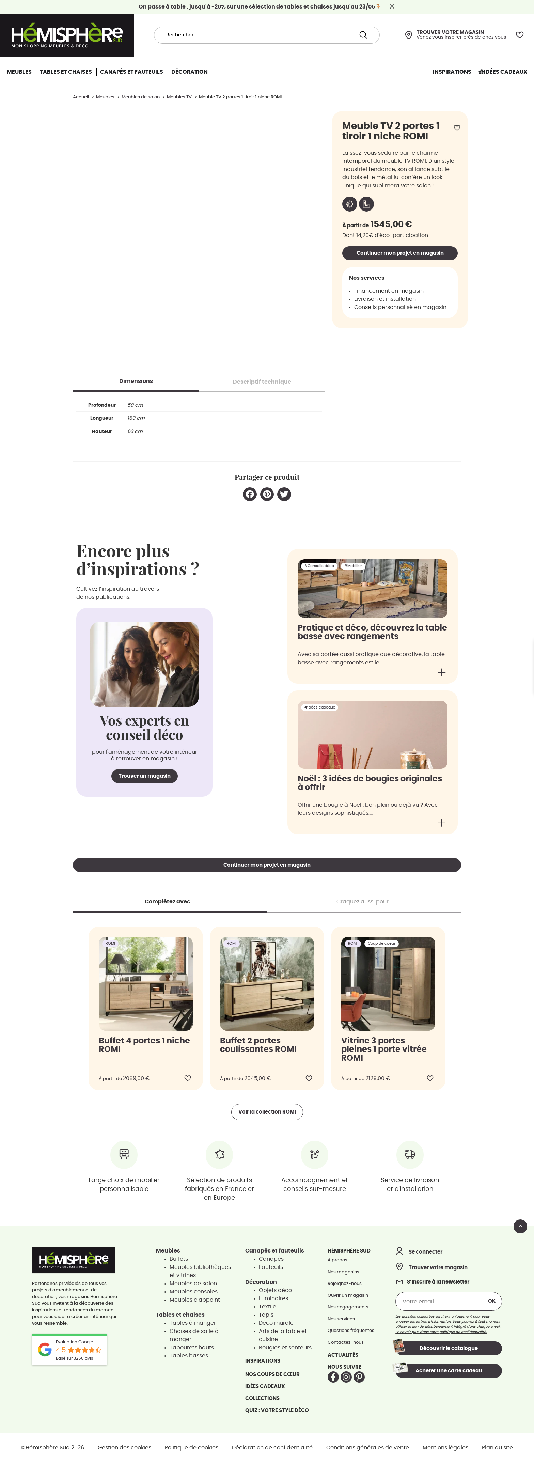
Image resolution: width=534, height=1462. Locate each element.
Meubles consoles (194, 1291)
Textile (267, 1306)
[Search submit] (363, 35)
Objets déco (275, 1290)
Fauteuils (271, 1267)
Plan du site (497, 1447)
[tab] (136, 381)
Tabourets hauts (192, 1347)
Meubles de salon (193, 1283)
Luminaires (273, 1298)
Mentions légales (445, 1447)
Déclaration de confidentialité (272, 1447)
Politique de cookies (191, 1447)
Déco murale (276, 1323)
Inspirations (262, 1361)
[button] (250, 494)
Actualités (343, 1355)
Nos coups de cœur (272, 1374)
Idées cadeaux (265, 1386)
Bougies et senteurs (285, 1347)
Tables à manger (193, 1323)
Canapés (271, 1259)
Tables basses (189, 1355)
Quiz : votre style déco (277, 1410)
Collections (262, 1398)
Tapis (266, 1315)
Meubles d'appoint (195, 1300)
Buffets (179, 1259)
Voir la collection (267, 1112)
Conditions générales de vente (367, 1447)
